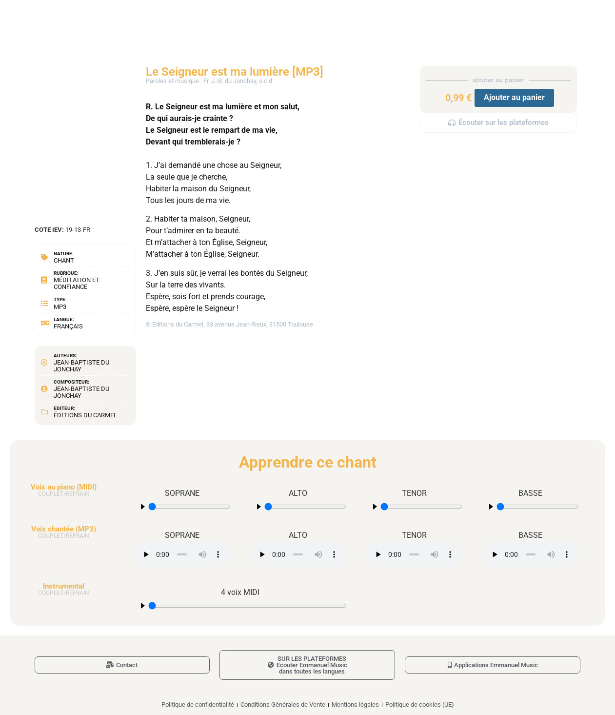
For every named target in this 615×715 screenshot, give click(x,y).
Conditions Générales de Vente (282, 704)
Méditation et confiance (76, 283)
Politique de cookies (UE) (419, 704)
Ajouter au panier (514, 97)
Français (68, 326)
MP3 (60, 306)
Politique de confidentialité (197, 704)
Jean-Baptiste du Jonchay (81, 366)
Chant (64, 260)
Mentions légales (355, 704)
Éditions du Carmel (85, 415)
